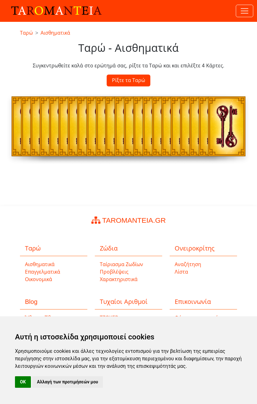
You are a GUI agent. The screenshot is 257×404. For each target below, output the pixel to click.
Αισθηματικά (40, 264)
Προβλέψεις (114, 272)
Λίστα (181, 272)
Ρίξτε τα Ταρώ (128, 80)
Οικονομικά (38, 279)
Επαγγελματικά (42, 272)
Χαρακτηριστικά (119, 279)
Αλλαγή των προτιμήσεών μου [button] (67, 381)
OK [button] (23, 381)
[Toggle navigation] (244, 11)
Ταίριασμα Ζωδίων (121, 264)
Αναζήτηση (188, 264)
